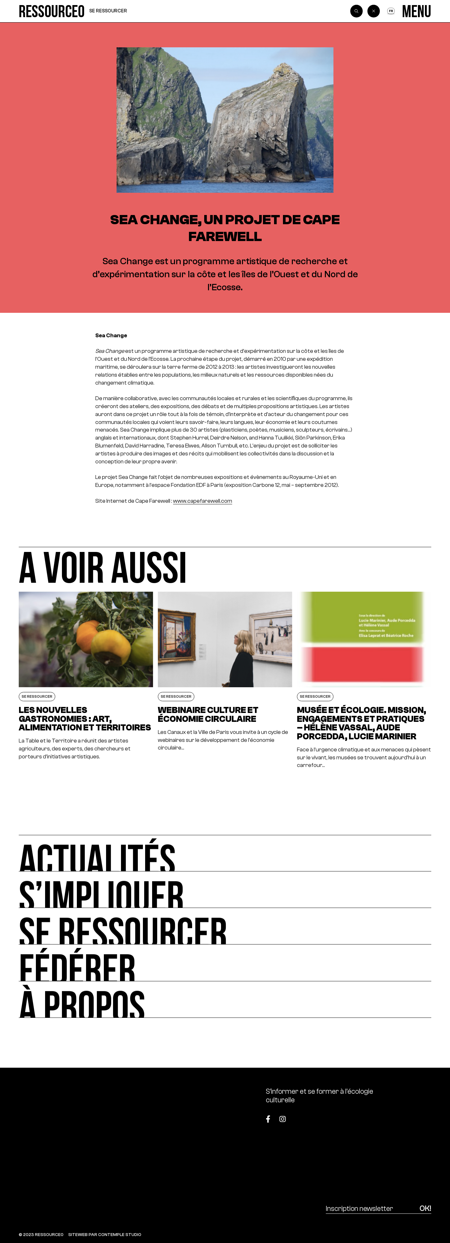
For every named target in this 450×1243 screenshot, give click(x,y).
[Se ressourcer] (225, 926)
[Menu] (416, 11)
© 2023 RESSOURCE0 (41, 1234)
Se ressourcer (108, 10)
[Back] (373, 11)
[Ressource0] (51, 11)
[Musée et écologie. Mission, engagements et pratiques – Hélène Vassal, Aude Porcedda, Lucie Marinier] (364, 680)
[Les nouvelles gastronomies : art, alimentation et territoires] (86, 680)
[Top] (402, 1116)
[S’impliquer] (225, 889)
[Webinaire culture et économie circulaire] (225, 680)
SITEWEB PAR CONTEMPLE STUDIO (104, 1234)
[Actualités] (225, 853)
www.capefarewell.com (202, 501)
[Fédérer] (225, 962)
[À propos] (225, 999)
